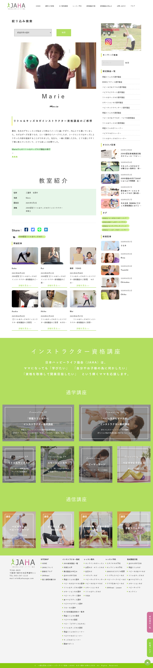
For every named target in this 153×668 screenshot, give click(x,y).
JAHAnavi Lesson (114, 588)
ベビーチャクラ (133, 588)
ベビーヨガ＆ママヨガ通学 (70, 583)
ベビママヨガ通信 (69, 620)
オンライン (132, 592)
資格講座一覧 (150, 622)
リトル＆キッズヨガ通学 (70, 588)
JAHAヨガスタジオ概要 (114, 571)
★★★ (15, 157)
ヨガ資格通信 (63, 6)
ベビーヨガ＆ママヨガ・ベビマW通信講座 (118, 118)
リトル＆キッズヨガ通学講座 (113, 97)
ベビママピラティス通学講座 (113, 92)
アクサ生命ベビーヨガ (114, 583)
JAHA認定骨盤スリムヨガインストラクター (114, 222)
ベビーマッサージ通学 (70, 596)
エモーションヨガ (91, 588)
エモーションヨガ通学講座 (112, 103)
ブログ (132, 6)
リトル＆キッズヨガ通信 (70, 628)
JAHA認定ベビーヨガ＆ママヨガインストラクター (116, 218)
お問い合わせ (121, 6)
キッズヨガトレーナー (70, 640)
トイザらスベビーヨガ (114, 575)
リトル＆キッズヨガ (92, 592)
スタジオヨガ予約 (113, 563)
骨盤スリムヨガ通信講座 (111, 113)
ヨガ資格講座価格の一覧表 (70, 612)
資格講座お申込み (106, 6)
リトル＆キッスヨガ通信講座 (113, 123)
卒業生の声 (67, 567)
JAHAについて (47, 567)
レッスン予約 (77, 6)
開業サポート (68, 644)
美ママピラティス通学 (70, 600)
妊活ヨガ (88, 571)
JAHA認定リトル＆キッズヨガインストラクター (32, 237)
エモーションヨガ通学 (70, 592)
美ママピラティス (134, 579)
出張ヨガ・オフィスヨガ (92, 567)
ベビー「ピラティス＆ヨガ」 (70, 624)
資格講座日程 (90, 6)
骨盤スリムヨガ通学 (70, 579)
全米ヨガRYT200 (69, 575)
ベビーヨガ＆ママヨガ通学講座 (114, 87)
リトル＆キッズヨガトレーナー (114, 139)
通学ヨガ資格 (49, 6)
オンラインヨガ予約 (114, 567)
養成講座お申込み (69, 571)
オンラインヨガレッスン (92, 563)
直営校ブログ (46, 571)
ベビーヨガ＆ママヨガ (92, 583)
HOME (38, 6)
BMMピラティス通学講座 (112, 82)
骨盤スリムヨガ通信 (70, 616)
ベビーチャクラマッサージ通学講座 (116, 108)
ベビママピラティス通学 (70, 604)
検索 (64, 33)
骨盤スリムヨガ (133, 567)
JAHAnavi (45, 575)
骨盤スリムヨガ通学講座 (111, 77)
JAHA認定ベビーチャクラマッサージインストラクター (117, 226)
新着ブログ (150, 647)
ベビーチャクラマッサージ (92, 579)
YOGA (87, 596)
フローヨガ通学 (69, 608)
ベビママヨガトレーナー (111, 133)
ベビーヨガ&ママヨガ (135, 571)
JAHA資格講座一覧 (70, 563)
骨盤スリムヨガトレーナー (112, 128)
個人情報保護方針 (48, 579)
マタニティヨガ (90, 575)
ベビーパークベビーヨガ (114, 579)
